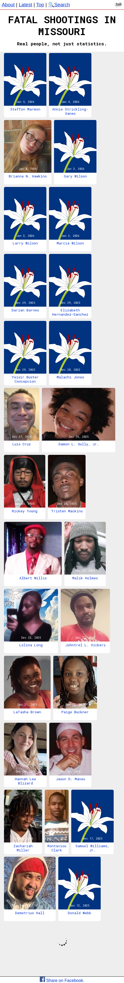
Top (40, 4)
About (8, 4)
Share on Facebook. (62, 980)
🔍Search (59, 4)
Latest (25, 4)
